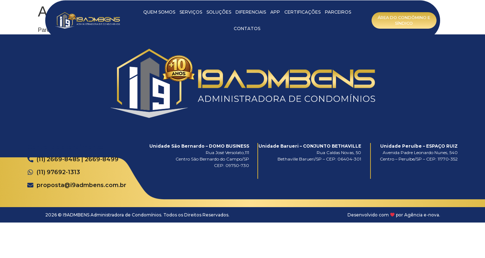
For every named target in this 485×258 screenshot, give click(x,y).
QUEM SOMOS (159, 12)
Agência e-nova (421, 215)
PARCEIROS (338, 12)
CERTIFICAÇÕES (302, 12)
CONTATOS (247, 28)
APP (275, 12)
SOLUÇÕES (218, 12)
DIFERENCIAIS (250, 12)
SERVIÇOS (190, 12)
